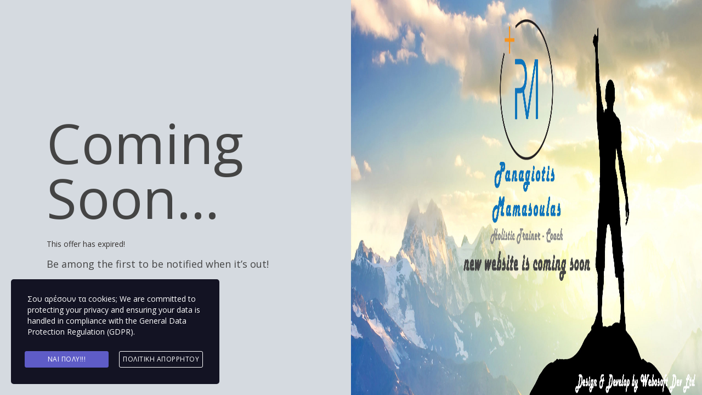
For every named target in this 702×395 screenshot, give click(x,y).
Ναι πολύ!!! (67, 359)
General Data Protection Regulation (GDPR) (106, 326)
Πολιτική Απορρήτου (161, 359)
